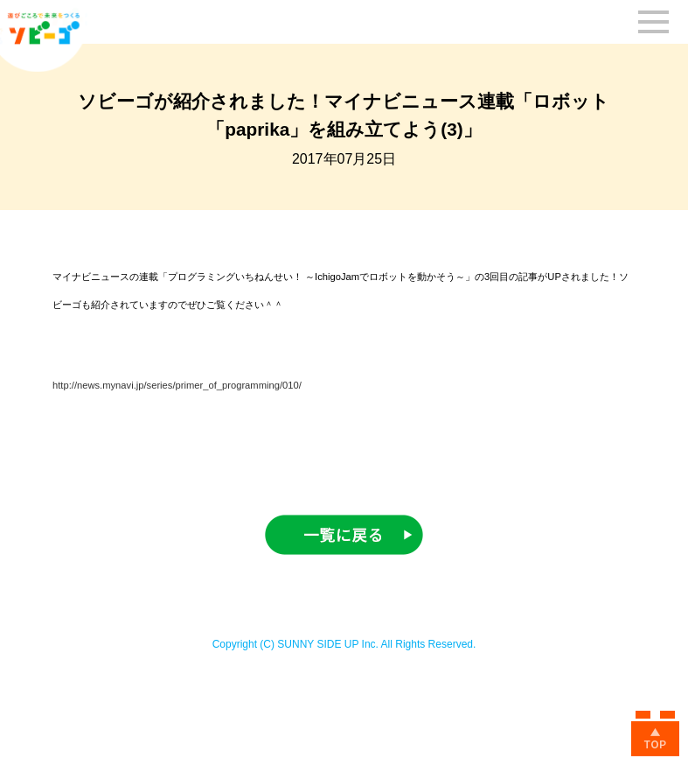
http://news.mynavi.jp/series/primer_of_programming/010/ (177, 385)
